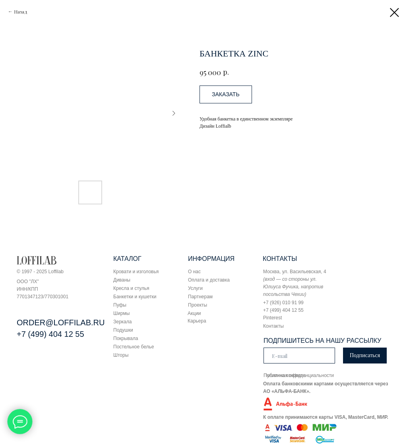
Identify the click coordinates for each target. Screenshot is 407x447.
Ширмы (121, 313)
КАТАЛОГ (127, 258)
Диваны (121, 280)
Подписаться (365, 355)
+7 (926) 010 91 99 (283, 302)
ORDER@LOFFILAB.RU (61, 322)
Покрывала (125, 338)
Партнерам (200, 296)
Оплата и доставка (209, 280)
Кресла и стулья (131, 288)
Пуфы (119, 305)
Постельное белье (133, 347)
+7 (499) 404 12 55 (50, 334)
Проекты (197, 305)
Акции (194, 313)
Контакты (273, 326)
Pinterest (272, 318)
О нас (194, 271)
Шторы (120, 355)
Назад (20, 11)
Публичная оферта (285, 375)
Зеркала (122, 322)
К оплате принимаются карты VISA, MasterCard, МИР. (325, 417)
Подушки (123, 330)
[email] (299, 355)
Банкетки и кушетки (134, 296)
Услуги (195, 288)
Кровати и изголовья (136, 271)
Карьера (197, 321)
